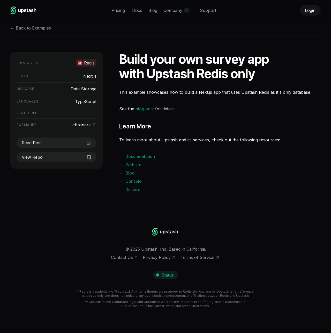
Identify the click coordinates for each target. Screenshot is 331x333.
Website (133, 164)
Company (178, 10)
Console (133, 181)
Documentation (140, 156)
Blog (152, 10)
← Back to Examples (30, 28)
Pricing (118, 10)
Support (210, 10)
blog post (145, 108)
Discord (132, 189)
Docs (137, 10)
